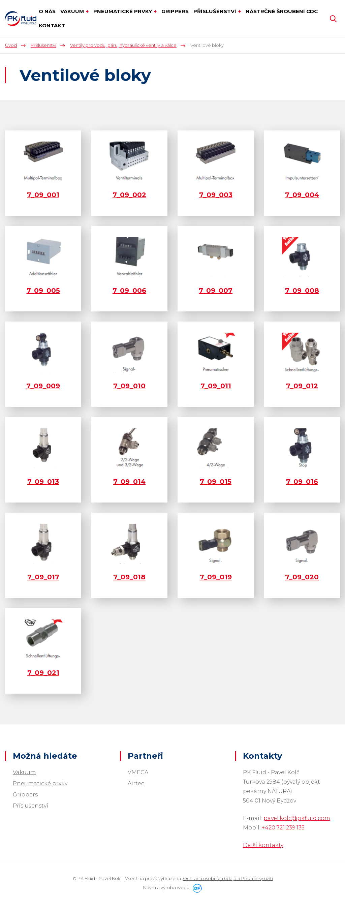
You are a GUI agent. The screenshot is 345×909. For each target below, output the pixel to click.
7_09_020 (302, 577)
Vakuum (24, 772)
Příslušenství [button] (215, 11)
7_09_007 (215, 290)
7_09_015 (215, 482)
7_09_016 (302, 482)
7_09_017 (43, 577)
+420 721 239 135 (283, 827)
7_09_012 (302, 386)
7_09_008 (302, 290)
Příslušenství (30, 805)
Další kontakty (263, 845)
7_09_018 (129, 577)
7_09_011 (215, 386)
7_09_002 (129, 195)
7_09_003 (215, 195)
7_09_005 (43, 290)
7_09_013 (43, 482)
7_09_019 (216, 577)
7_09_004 (302, 195)
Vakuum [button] (72, 11)
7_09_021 (43, 673)
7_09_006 (129, 290)
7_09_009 (43, 386)
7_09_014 (129, 482)
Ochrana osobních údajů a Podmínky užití (228, 878)
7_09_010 (129, 386)
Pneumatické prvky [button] (123, 11)
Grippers (25, 794)
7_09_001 (43, 195)
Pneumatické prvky (40, 783)
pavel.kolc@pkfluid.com (296, 818)
